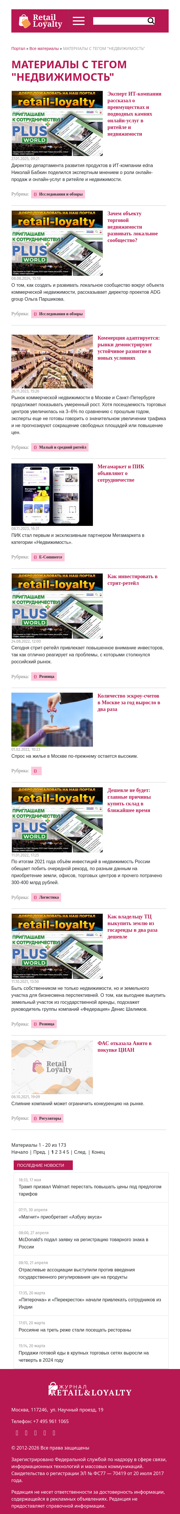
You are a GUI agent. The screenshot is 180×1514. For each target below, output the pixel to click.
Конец (98, 1152)
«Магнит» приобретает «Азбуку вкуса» (60, 1216)
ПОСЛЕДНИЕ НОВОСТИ (40, 1165)
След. (80, 1152)
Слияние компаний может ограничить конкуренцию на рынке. (77, 1103)
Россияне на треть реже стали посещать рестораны (75, 1329)
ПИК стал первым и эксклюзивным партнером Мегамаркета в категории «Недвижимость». (77, 539)
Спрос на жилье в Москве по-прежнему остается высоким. (74, 756)
